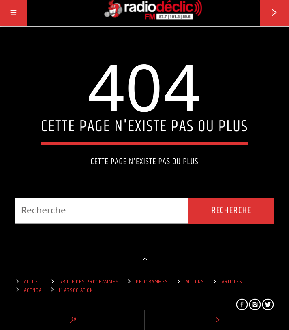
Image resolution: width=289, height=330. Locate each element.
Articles (232, 281)
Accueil (33, 281)
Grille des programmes (88, 281)
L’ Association (76, 290)
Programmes (152, 281)
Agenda (32, 290)
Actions (195, 281)
